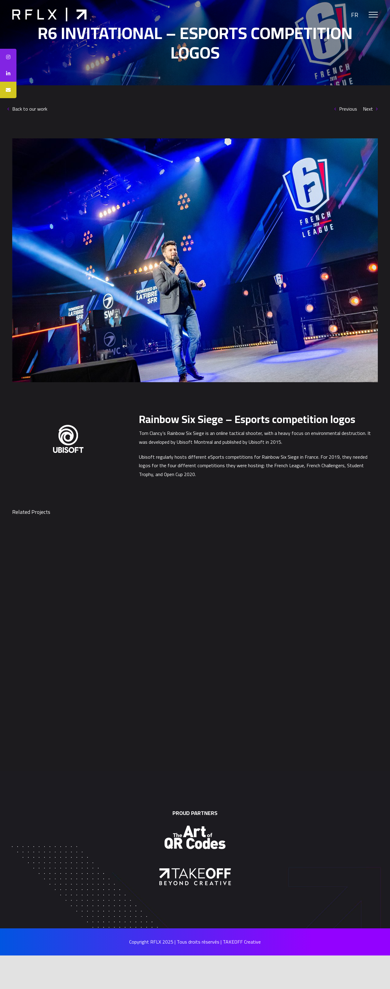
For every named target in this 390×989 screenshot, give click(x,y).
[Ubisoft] (68, 427)
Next (368, 108)
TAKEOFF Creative (242, 941)
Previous (348, 108)
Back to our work (29, 108)
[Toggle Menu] (373, 14)
